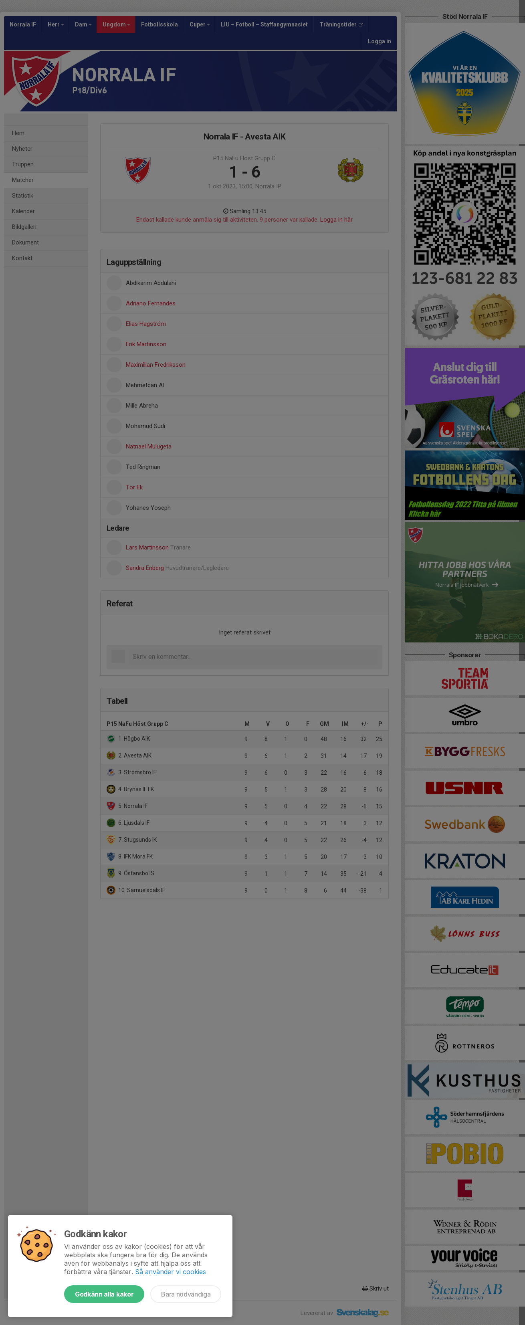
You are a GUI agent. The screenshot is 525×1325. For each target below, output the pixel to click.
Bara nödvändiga (185, 1294)
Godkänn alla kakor (104, 1294)
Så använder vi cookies (170, 1272)
